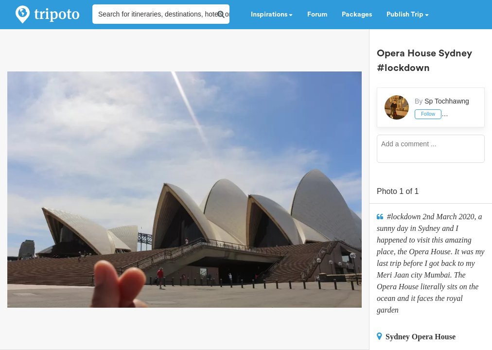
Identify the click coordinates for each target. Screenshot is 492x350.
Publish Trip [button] (408, 14)
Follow (428, 114)
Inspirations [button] (272, 14)
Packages (357, 14)
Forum (317, 14)
